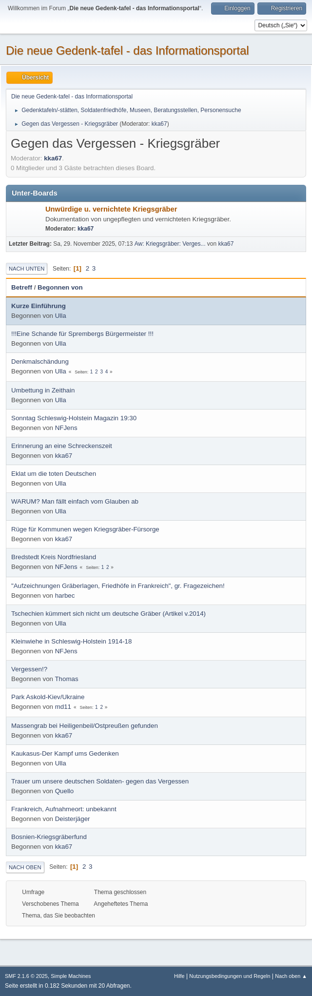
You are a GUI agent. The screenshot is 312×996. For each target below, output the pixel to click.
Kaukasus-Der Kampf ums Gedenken (65, 753)
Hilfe (179, 976)
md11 (63, 706)
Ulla (60, 315)
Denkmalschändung (40, 361)
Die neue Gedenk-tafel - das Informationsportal (127, 50)
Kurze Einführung (38, 306)
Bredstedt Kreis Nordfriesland (53, 557)
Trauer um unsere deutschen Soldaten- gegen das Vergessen (100, 781)
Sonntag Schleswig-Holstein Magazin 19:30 (73, 418)
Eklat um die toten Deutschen (53, 473)
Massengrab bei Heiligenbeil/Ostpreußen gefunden (84, 725)
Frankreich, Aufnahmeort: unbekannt (64, 809)
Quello (64, 791)
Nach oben (25, 867)
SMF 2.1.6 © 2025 (26, 976)
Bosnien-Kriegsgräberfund (49, 836)
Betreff (21, 287)
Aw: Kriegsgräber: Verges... (170, 243)
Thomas (66, 679)
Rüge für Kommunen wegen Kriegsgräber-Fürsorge (85, 529)
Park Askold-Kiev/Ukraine (47, 697)
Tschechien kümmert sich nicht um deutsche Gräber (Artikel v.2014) (108, 613)
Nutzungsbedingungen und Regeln (229, 976)
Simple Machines (71, 976)
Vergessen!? (29, 669)
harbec (65, 595)
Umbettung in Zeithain (43, 390)
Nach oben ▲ (291, 976)
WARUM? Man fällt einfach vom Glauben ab (74, 501)
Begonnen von (60, 287)
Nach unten (26, 269)
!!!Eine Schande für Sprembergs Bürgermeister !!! (82, 333)
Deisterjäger (72, 818)
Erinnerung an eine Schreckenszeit (61, 445)
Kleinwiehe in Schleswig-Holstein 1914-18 (71, 641)
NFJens (66, 427)
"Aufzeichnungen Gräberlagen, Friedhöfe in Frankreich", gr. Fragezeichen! (118, 585)
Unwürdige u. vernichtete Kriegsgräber (111, 209)
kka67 (159, 123)
